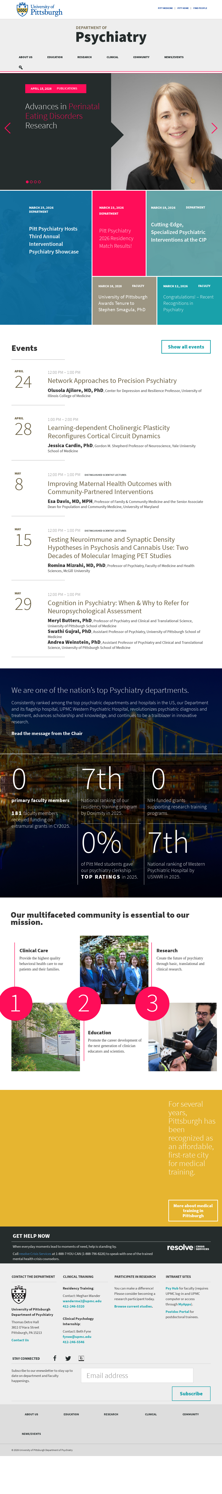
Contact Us (20, 1382)
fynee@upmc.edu (77, 1379)
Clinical (112, 57)
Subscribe (187, 1417)
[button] (11, 131)
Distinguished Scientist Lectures (107, 483)
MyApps (184, 1346)
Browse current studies (133, 1349)
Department (37, 212)
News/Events (174, 57)
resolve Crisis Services (35, 1296)
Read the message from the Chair (46, 766)
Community (141, 57)
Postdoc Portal (177, 1354)
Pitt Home (183, 8)
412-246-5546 (73, 1384)
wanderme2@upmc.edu (82, 1343)
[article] (111, 131)
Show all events (181, 347)
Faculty (137, 286)
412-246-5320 (73, 1349)
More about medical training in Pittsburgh (193, 1248)
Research (84, 57)
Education (55, 57)
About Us (25, 57)
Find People (200, 8)
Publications (66, 88)
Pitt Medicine (165, 8)
